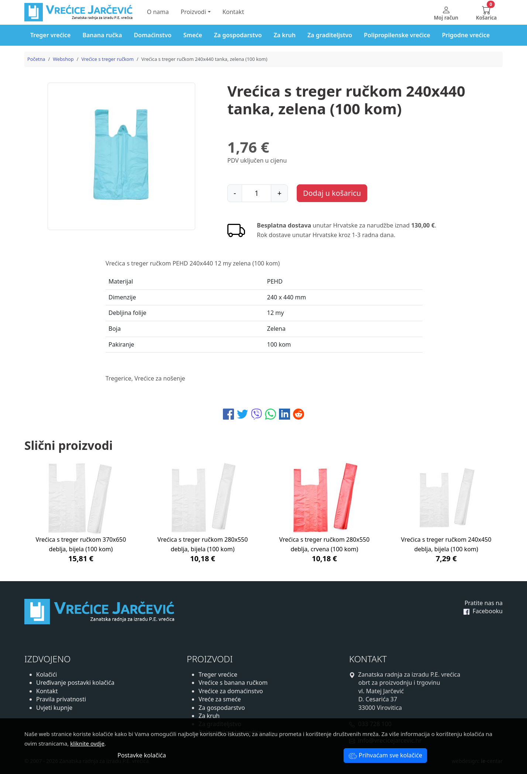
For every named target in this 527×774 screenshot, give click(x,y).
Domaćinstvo (153, 35)
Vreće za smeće (220, 699)
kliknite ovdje (87, 743)
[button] (486, 12)
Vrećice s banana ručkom (233, 682)
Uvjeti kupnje (54, 708)
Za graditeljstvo (329, 35)
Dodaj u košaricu (332, 193)
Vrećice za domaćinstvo (231, 691)
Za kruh (284, 35)
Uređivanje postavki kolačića (75, 682)
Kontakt (233, 12)
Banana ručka (102, 35)
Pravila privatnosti (61, 699)
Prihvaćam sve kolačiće (385, 755)
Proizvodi (193, 12)
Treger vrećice (50, 35)
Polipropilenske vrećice (397, 35)
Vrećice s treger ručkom (107, 59)
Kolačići (46, 674)
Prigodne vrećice (466, 35)
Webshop (63, 59)
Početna (36, 59)
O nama (158, 12)
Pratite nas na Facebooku (483, 607)
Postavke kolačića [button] (141, 755)
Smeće (192, 35)
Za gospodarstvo (238, 35)
